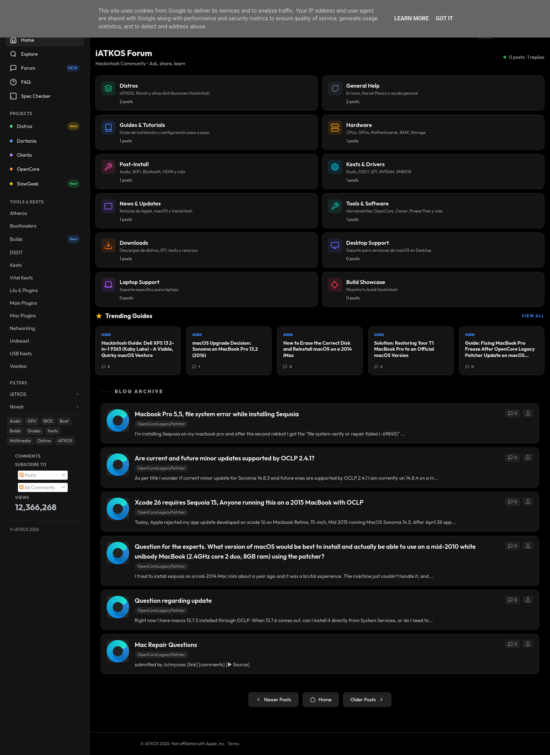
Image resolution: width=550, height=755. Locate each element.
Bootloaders (23, 226)
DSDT (16, 252)
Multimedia (20, 440)
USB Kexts (21, 353)
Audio (15, 421)
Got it (444, 18)
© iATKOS (24, 529)
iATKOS (65, 440)
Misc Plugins (23, 315)
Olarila (21, 155)
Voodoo (18, 366)
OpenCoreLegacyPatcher (161, 423)
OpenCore (25, 169)
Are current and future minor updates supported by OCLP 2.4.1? (225, 458)
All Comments (37, 487)
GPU (32, 421)
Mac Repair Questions (166, 645)
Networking (22, 328)
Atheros (18, 213)
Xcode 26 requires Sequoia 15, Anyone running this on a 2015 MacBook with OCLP (249, 502)
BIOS (48, 421)
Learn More (411, 18)
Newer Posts (273, 699)
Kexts (16, 265)
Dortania (23, 141)
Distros (45, 126)
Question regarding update (173, 600)
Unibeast (19, 341)
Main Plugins (23, 303)
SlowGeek (45, 184)
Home (320, 699)
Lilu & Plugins (24, 290)
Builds (45, 239)
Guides (34, 430)
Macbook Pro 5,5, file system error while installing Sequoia (217, 414)
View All (533, 315)
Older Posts (367, 699)
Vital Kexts (21, 278)
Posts (27, 475)
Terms (233, 743)
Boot (64, 421)
